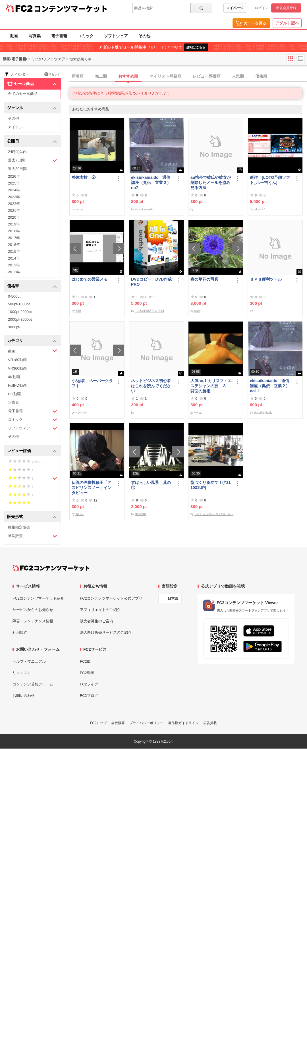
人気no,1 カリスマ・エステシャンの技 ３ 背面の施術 (211, 385)
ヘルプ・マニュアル (29, 661)
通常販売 (32, 536)
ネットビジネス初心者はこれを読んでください (151, 385)
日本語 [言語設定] (173, 598)
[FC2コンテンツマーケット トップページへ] (51, 568)
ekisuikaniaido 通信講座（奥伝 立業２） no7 (151, 182)
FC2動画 (87, 673)
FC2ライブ (89, 684)
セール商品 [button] (32, 84)
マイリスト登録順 (165, 76)
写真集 (35, 36)
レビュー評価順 (207, 76)
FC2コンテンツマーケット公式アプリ (111, 598)
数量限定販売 (19, 527)
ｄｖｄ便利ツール (266, 279)
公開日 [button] (32, 141)
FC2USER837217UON (149, 310)
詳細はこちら (195, 47)
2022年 (14, 204)
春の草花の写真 (204, 279)
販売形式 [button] (32, 517)
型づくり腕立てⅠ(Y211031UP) (210, 485)
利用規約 (20, 632)
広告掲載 (210, 723)
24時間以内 (17, 152)
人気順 (238, 76)
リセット (52, 74)
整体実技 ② (84, 177)
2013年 (14, 265)
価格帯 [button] (32, 286)
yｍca (79, 209)
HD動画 (14, 394)
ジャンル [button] (32, 108)
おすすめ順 (128, 76)
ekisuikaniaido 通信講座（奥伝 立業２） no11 (270, 385)
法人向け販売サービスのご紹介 (106, 632)
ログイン (261, 8)
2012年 (14, 272)
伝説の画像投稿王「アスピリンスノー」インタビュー (91, 487)
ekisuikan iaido (144, 209)
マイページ (234, 8)
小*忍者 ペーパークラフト (92, 383)
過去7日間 (32, 160)
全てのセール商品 (23, 94)
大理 (78, 310)
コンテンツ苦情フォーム (33, 684)
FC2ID (85, 661)
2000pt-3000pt (20, 319)
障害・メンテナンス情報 (33, 621)
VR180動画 (17, 360)
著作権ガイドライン (183, 723)
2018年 (14, 231)
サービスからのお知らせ (33, 610)
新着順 (78, 76)
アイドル (15, 127)
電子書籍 (59, 36)
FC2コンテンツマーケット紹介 (38, 598)
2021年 (14, 210)
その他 (144, 36)
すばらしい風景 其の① (151, 485)
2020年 (14, 217)
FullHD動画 (17, 385)
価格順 (261, 76)
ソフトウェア (116, 36)
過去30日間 (17, 169)
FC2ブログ (89, 695)
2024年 (14, 190)
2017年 (14, 238)
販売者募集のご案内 (96, 621)
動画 (14, 36)
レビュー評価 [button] (32, 451)
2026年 (14, 176)
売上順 (101, 76)
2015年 (14, 251)
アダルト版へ (287, 23)
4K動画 (14, 377)
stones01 (140, 514)
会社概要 (118, 723)
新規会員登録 (286, 8)
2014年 (14, 258)
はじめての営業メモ (89, 279)
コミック (86, 36)
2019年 (14, 224)
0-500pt (14, 296)
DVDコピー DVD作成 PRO (151, 282)
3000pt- (14, 327)
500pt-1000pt (19, 304)
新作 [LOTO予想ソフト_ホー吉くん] (270, 180)
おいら (79, 514)
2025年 (14, 183)
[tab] (188, 76)
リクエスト (22, 673)
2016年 (14, 245)
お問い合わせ (24, 695)
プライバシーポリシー (146, 723)
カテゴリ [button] (32, 341)
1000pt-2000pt (20, 312)
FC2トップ (98, 723)
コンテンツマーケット (71, 8)
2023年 (14, 197)
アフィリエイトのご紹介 (100, 610)
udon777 (259, 209)
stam (197, 310)
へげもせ (81, 412)
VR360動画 (17, 368)
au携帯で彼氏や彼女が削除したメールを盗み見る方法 (210, 182)
